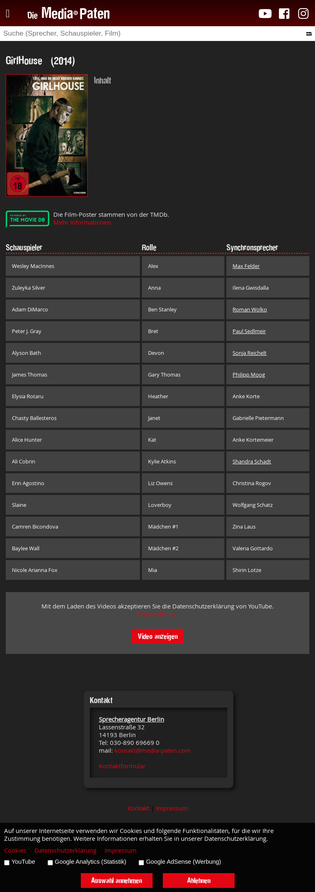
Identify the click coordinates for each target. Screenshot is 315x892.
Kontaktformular (122, 766)
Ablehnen (198, 880)
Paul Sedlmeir (249, 331)
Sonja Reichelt (250, 352)
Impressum (172, 808)
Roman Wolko (250, 309)
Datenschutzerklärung (65, 850)
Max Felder (246, 266)
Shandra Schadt (252, 461)
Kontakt (138, 808)
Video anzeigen (158, 636)
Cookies (15, 850)
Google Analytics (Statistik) (90, 861)
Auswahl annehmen (116, 880)
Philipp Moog (249, 374)
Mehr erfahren (157, 614)
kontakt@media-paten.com (152, 750)
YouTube (23, 861)
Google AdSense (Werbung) (183, 861)
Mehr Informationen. (82, 222)
